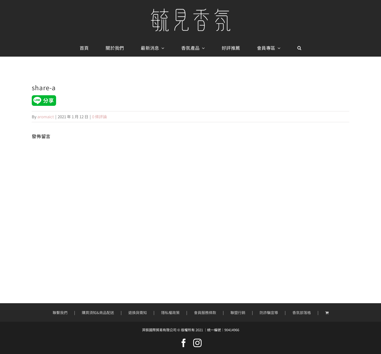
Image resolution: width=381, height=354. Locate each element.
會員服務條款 (205, 312)
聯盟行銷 (237, 312)
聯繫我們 (60, 312)
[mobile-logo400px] (190, 10)
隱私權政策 (170, 312)
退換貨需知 (137, 312)
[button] (299, 48)
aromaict (45, 116)
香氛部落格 (301, 312)
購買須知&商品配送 (98, 312)
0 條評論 (99, 116)
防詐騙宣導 (269, 312)
